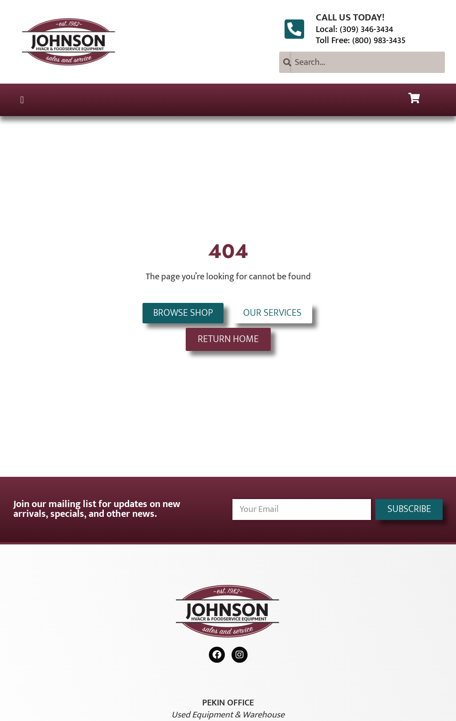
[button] (22, 100)
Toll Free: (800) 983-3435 (361, 40)
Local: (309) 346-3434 (354, 29)
